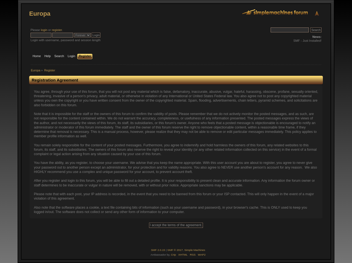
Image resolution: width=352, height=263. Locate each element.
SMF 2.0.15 (158, 249)
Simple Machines (194, 249)
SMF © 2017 (175, 249)
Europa (39, 13)
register (57, 30)
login (44, 30)
